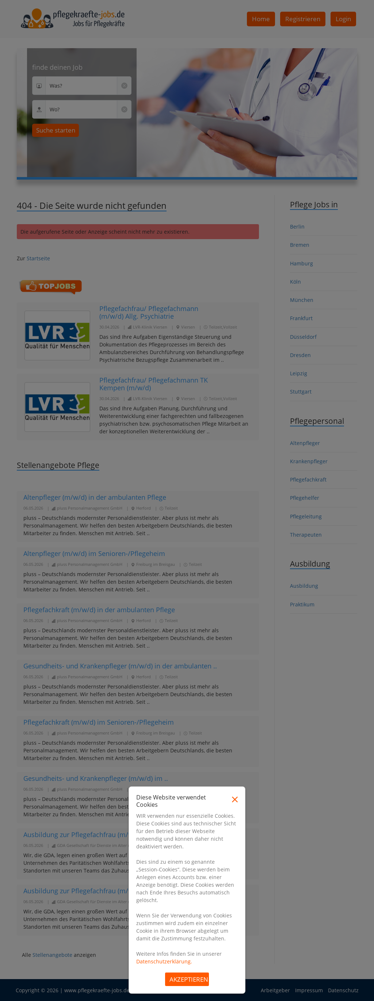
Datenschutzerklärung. (164, 961)
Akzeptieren (188, 979)
